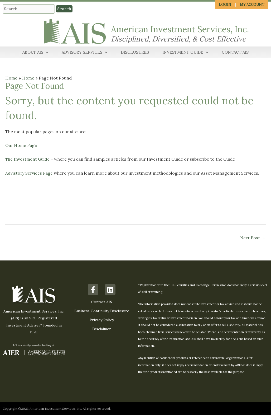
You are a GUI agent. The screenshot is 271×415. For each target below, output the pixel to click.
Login (225, 4)
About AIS (35, 53)
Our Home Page (21, 145)
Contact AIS (235, 52)
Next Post (252, 237)
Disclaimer (101, 329)
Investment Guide (185, 53)
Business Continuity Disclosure (101, 311)
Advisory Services (84, 53)
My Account (252, 4)
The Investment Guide (27, 159)
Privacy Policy (102, 320)
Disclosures (135, 52)
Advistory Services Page (29, 172)
